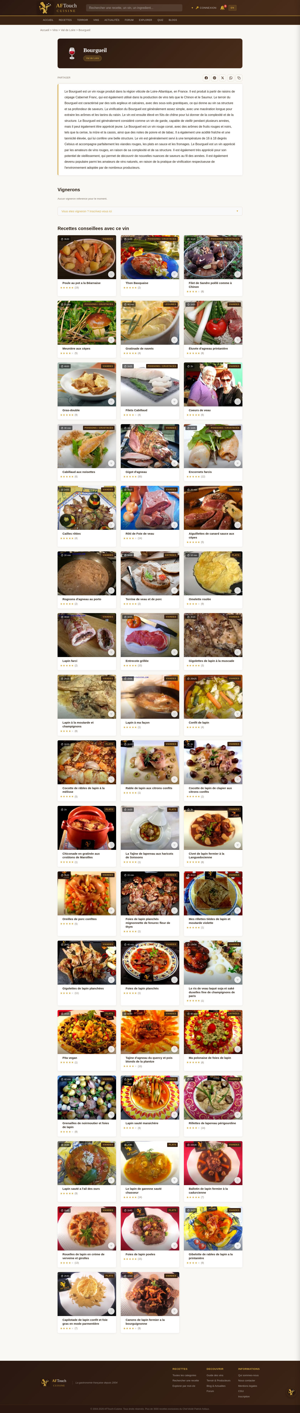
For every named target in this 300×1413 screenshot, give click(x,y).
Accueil (48, 20)
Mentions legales (247, 1385)
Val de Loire (68, 30)
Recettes (65, 20)
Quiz (160, 20)
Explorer (145, 20)
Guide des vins (215, 1374)
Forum (129, 20)
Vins (96, 20)
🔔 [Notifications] (223, 7)
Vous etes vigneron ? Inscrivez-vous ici (150, 210)
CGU (241, 1390)
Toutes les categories (184, 1374)
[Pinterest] (216, 77)
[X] (223, 77)
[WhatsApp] (231, 77)
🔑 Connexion (206, 7)
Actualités (111, 20)
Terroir (82, 20)
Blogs (173, 20)
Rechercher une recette (186, 1380)
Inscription (244, 1396)
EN (232, 8)
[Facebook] (208, 77)
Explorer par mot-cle (184, 1385)
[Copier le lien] (239, 77)
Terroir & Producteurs (218, 1380)
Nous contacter (246, 1380)
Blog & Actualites (216, 1385)
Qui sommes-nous (248, 1374)
